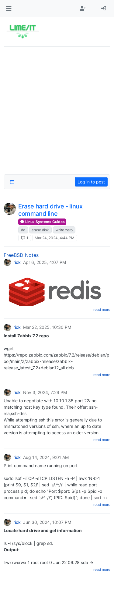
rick (17, 262)
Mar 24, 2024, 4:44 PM (54, 238)
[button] (8, 8)
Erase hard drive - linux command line (50, 210)
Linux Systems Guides (42, 221)
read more (101, 309)
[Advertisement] (57, 109)
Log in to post (91, 181)
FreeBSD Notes (21, 255)
